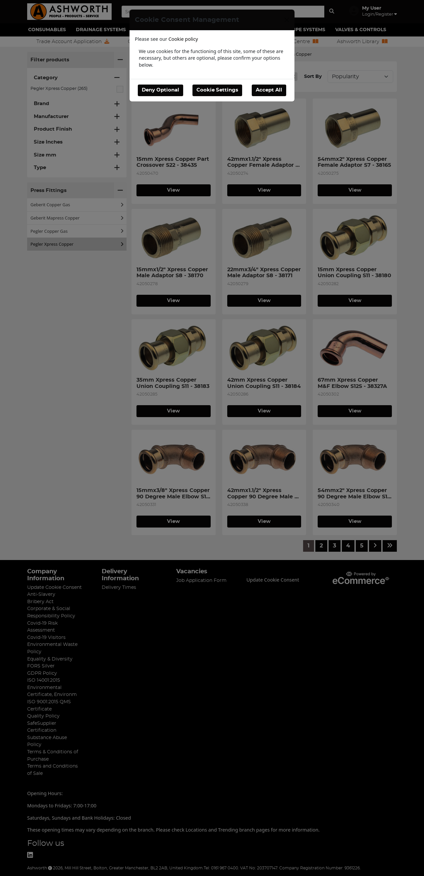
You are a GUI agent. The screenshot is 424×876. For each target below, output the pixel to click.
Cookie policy (183, 39)
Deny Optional (160, 90)
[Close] (287, 20)
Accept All (269, 90)
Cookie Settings (217, 90)
